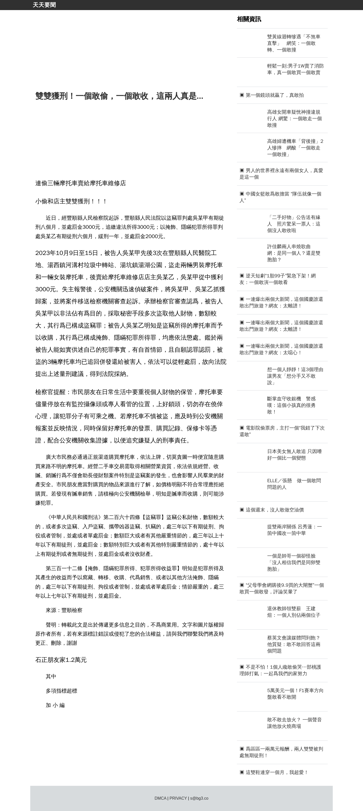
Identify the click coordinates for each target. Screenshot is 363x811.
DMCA (160, 798)
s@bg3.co (199, 798)
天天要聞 (44, 5)
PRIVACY (178, 798)
